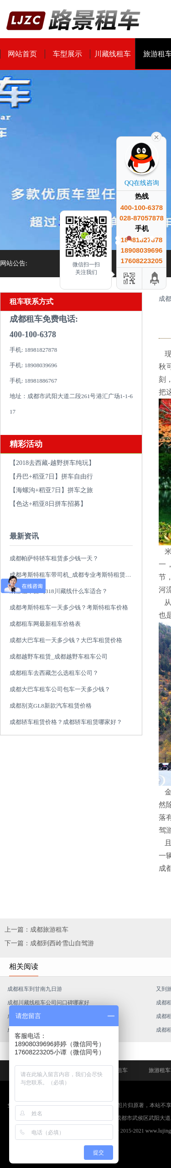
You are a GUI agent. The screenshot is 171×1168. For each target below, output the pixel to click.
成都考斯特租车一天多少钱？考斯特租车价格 (69, 607)
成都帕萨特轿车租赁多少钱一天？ (54, 558)
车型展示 (67, 54)
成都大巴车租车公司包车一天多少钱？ (60, 689)
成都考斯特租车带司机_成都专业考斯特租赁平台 (73, 574)
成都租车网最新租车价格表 (45, 623)
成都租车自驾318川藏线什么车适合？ (59, 591)
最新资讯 (24, 536)
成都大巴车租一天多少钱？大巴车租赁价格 (66, 640)
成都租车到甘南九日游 (34, 989)
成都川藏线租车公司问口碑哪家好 (48, 1002)
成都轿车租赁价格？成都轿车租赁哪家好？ (66, 722)
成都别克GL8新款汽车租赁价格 (51, 705)
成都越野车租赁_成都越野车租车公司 (59, 656)
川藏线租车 (112, 54)
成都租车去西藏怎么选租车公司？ (54, 672)
